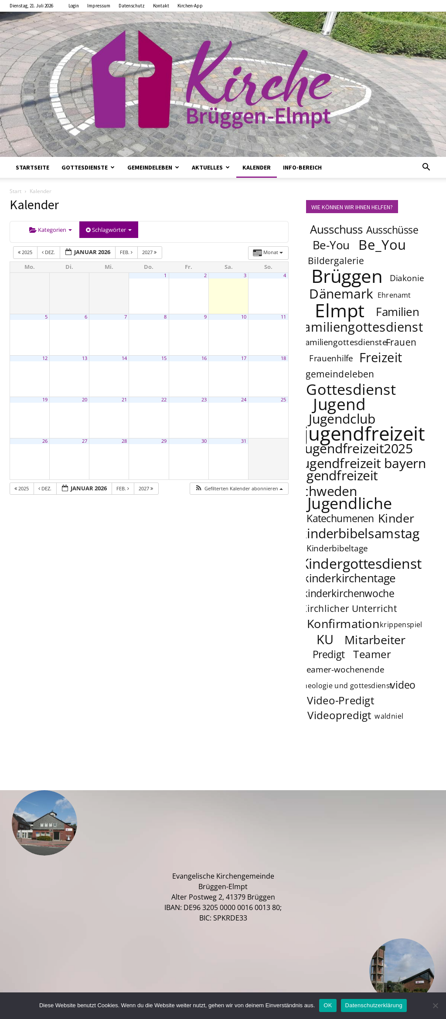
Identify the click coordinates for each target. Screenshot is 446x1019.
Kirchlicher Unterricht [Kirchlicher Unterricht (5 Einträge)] (349, 608)
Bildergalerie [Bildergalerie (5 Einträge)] (336, 260)
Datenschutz (132, 6)
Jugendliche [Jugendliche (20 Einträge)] (349, 503)
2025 (26, 252)
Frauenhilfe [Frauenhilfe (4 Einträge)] (331, 358)
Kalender (256, 167)
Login (73, 6)
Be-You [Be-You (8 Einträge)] (330, 245)
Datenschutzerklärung (373, 1005)
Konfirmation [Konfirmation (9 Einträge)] (342, 623)
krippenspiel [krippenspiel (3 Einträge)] (401, 624)
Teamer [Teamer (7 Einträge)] (372, 654)
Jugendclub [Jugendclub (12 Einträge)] (342, 418)
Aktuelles (211, 167)
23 (204, 400)
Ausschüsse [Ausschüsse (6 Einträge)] (392, 229)
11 (283, 317)
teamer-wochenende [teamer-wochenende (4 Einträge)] (343, 669)
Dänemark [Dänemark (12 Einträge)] (341, 293)
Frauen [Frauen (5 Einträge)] (401, 342)
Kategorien (50, 230)
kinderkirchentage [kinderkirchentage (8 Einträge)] (349, 578)
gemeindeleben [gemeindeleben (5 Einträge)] (340, 373)
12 (45, 358)
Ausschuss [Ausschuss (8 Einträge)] (336, 229)
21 (124, 400)
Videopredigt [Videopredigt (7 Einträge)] (339, 715)
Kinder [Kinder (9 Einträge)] (396, 518)
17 (243, 358)
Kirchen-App (190, 6)
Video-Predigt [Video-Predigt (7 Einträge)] (341, 700)
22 (164, 400)
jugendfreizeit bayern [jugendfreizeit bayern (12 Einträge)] (362, 463)
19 (45, 400)
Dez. (49, 252)
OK (327, 1005)
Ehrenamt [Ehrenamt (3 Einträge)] (394, 294)
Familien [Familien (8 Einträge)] (397, 311)
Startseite (32, 167)
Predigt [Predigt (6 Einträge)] (328, 654)
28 (124, 441)
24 (243, 400)
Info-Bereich (302, 167)
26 (45, 441)
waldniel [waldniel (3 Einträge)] (389, 715)
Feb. (127, 252)
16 (204, 358)
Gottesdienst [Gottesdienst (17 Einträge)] (351, 389)
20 (84, 400)
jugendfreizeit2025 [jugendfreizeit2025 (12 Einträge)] (356, 448)
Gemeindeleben (153, 167)
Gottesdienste (88, 167)
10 (243, 317)
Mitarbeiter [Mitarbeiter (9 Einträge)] (374, 639)
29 (164, 441)
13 (84, 358)
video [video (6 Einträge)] (402, 684)
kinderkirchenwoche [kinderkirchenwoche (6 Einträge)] (348, 593)
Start (15, 191)
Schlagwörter (109, 230)
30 (204, 441)
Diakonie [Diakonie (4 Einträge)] (407, 278)
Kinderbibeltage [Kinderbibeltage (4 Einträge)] (337, 548)
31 (243, 441)
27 (84, 441)
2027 (150, 252)
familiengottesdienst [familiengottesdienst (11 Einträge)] (361, 327)
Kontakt (161, 6)
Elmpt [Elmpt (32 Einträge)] (339, 310)
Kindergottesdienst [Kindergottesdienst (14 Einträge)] (360, 563)
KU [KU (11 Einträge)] (325, 639)
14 (124, 358)
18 (283, 358)
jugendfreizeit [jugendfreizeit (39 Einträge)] (364, 433)
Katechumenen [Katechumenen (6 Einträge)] (340, 518)
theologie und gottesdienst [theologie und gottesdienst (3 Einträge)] (346, 685)
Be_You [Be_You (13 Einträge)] (382, 244)
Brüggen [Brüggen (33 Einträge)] (347, 275)
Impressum (98, 6)
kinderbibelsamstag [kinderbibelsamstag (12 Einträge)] (359, 533)
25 (283, 400)
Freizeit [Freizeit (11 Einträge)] (380, 357)
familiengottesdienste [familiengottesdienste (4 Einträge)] (344, 342)
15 (164, 358)
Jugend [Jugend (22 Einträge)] (339, 403)
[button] (426, 168)
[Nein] (435, 1005)
